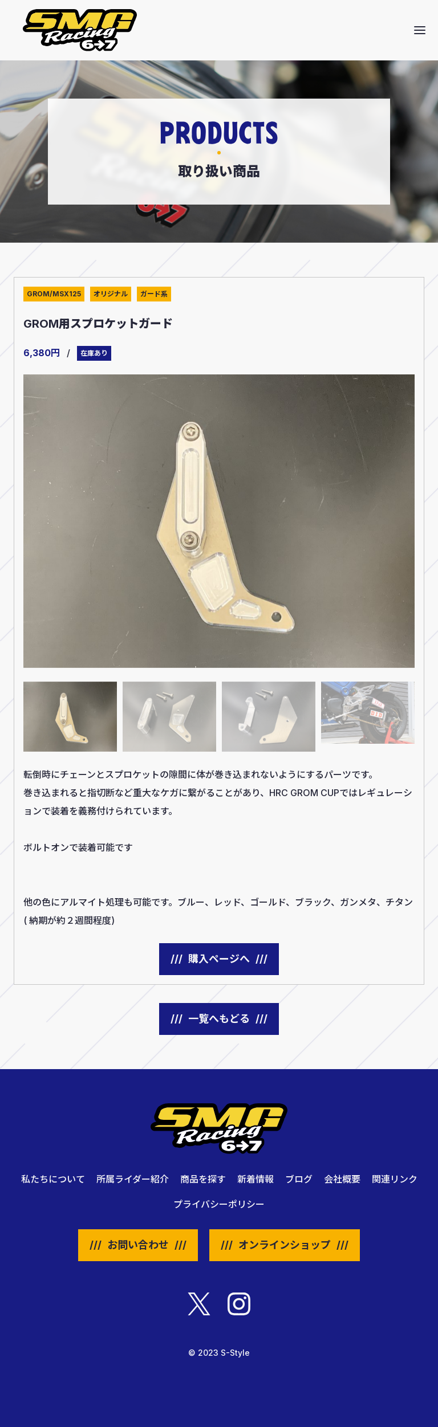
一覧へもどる (219, 1019)
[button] (420, 30)
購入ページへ (219, 959)
